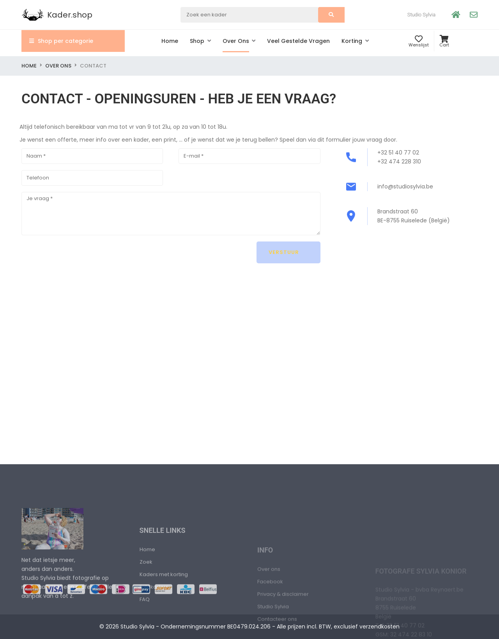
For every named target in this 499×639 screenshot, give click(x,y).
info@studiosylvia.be (405, 186)
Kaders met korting (164, 626)
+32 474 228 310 (399, 161)
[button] (200, 41)
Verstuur (285, 252)
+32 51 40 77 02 (398, 152)
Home (29, 65)
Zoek (146, 614)
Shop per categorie (61, 41)
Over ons (58, 65)
